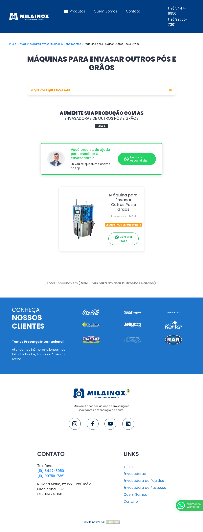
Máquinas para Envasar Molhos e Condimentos (50, 44)
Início (12, 44)
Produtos (74, 11)
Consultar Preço (123, 239)
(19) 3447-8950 (50, 470)
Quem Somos (105, 11)
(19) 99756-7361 (50, 476)
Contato (133, 11)
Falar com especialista (135, 159)
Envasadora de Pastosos (145, 487)
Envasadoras (135, 473)
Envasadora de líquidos (144, 480)
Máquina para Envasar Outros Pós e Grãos (123, 205)
